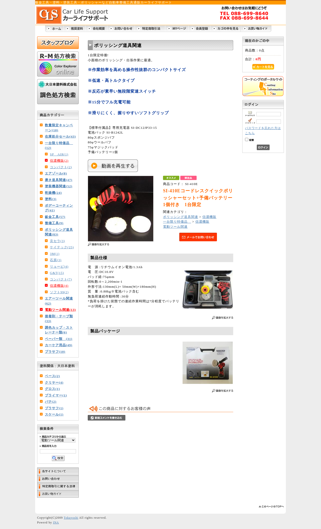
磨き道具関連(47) (58, 180)
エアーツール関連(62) (59, 301)
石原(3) (55, 260)
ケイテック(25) (62, 247)
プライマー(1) (56, 395)
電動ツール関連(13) (60, 310)
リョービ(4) (59, 266)
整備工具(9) (54, 223)
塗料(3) (50, 199)
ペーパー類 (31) (58, 339)
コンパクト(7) (61, 279)
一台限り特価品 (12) (59, 145)
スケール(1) (54, 414)
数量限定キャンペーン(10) (59, 127)
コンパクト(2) (61, 167)
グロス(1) (52, 389)
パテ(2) (50, 401)
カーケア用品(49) (58, 345)
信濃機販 (209, 217)
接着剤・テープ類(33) (59, 318)
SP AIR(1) (59, 154)
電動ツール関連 (175, 226)
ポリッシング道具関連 (180, 217)
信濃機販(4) (59, 285)
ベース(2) (52, 376)
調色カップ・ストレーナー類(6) (59, 330)
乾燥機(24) (53, 193)
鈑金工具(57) (55, 217)
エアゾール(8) (56, 173)
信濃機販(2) (59, 160)
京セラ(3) (57, 241)
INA (56, 522)
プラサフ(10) (55, 352)
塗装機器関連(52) (58, 186)
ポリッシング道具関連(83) (59, 232)
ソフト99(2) (59, 292)
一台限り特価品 (177, 221)
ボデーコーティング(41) (59, 208)
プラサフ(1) (54, 408)
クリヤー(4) (54, 382)
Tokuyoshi (71, 517)
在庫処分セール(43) (60, 136)
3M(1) (54, 254)
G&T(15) (57, 273)
